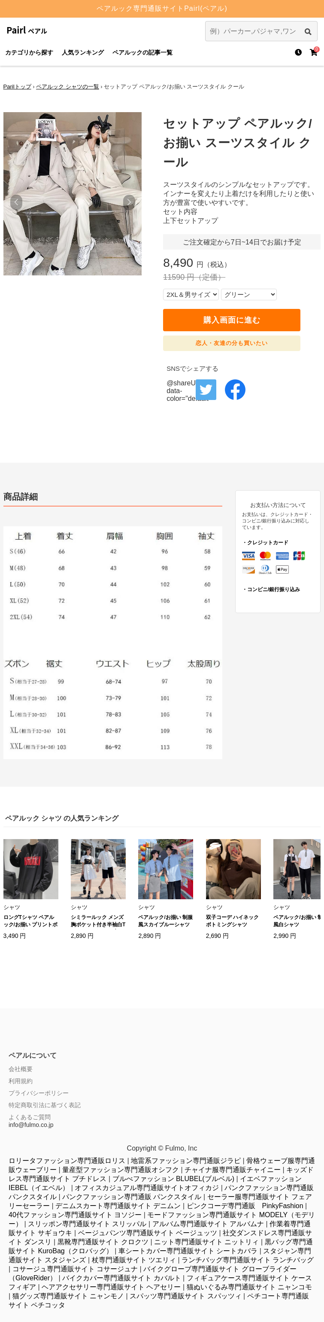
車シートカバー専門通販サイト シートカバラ (187, 1251)
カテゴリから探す (29, 52)
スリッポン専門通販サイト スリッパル (87, 1223)
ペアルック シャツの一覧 (67, 86)
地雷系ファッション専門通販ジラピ (186, 1160)
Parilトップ (17, 86)
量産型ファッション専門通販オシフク (120, 1169)
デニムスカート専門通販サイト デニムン (118, 1205)
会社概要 (21, 1069)
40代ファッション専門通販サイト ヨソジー (75, 1214)
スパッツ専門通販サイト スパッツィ (185, 1296)
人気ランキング (83, 52)
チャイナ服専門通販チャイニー (233, 1169)
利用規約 (21, 1081)
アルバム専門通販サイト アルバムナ (208, 1223)
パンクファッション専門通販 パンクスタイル (131, 1196)
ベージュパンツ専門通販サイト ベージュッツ (147, 1233)
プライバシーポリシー (39, 1093)
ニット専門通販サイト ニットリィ (206, 1242)
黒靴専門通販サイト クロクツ (103, 1242)
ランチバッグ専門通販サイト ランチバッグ (248, 1260)
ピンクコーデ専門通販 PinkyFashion (245, 1205)
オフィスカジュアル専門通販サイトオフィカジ (147, 1187)
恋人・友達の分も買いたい (232, 343)
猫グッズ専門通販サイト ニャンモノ (68, 1296)
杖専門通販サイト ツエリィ (134, 1260)
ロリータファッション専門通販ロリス (67, 1160)
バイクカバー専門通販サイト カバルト (121, 1278)
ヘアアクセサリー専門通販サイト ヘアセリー (111, 1287)
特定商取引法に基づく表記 (45, 1105)
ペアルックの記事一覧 (142, 52)
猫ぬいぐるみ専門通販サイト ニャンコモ (249, 1287)
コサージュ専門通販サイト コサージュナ (75, 1269)
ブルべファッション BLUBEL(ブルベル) (173, 1178)
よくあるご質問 (30, 1117)
